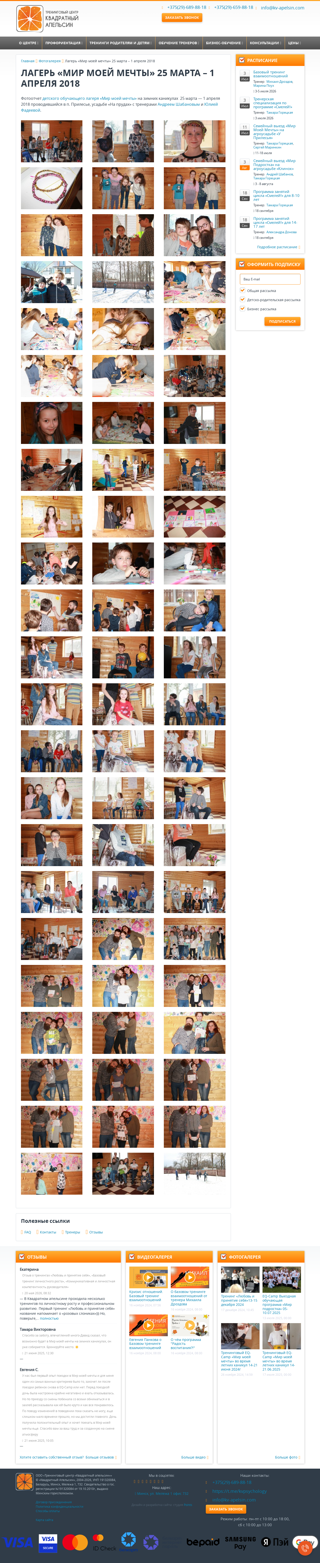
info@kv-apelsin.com (280, 8)
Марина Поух (263, 85)
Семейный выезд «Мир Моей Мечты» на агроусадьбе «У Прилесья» (274, 131)
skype (162, 1482)
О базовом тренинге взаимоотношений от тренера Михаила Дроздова (190, 1286)
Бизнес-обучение (224, 43)
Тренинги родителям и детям (121, 43)
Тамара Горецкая (279, 112)
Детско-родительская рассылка (274, 299)
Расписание (262, 60)
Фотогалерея (50, 61)
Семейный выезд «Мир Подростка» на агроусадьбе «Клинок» (274, 164)
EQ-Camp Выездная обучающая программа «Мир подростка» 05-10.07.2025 (282, 1291)
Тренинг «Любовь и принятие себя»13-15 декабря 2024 (240, 1287)
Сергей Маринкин (267, 147)
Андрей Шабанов (279, 174)
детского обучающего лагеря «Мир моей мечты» (89, 98)
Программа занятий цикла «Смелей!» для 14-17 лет (275, 222)
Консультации (265, 43)
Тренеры (71, 1232)
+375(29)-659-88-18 (233, 7)
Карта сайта (44, 1520)
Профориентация (64, 43)
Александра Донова (281, 232)
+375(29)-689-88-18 (186, 7)
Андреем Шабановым (179, 104)
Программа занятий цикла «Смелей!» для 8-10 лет (276, 195)
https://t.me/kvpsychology (236, 1491)
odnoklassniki (142, 1482)
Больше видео (195, 1457)
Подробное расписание (279, 247)
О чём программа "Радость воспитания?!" (190, 1332)
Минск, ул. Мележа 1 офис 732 (161, 1493)
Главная (28, 61)
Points (188, 1505)
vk (138, 1482)
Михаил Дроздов (279, 81)
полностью (49, 1318)
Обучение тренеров (179, 43)
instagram (154, 1482)
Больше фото (288, 1457)
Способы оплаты (48, 1511)
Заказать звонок (182, 17)
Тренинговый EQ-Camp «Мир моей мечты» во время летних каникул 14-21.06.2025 (282, 1347)
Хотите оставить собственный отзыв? (52, 1457)
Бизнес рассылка (261, 309)
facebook (134, 1482)
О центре (28, 43)
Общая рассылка (261, 290)
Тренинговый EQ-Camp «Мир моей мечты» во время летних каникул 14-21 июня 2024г (240, 1347)
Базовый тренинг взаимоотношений (270, 73)
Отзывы (94, 1232)
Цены (294, 43)
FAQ (26, 1232)
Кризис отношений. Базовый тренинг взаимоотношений (148, 1284)
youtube (158, 1482)
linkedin (146, 1482)
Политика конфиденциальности (59, 1506)
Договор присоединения (54, 1502)
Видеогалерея (154, 1257)
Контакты (46, 1232)
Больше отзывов (101, 1457)
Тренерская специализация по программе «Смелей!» (272, 102)
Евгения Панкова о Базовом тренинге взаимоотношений (148, 1332)
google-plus (150, 1482)
